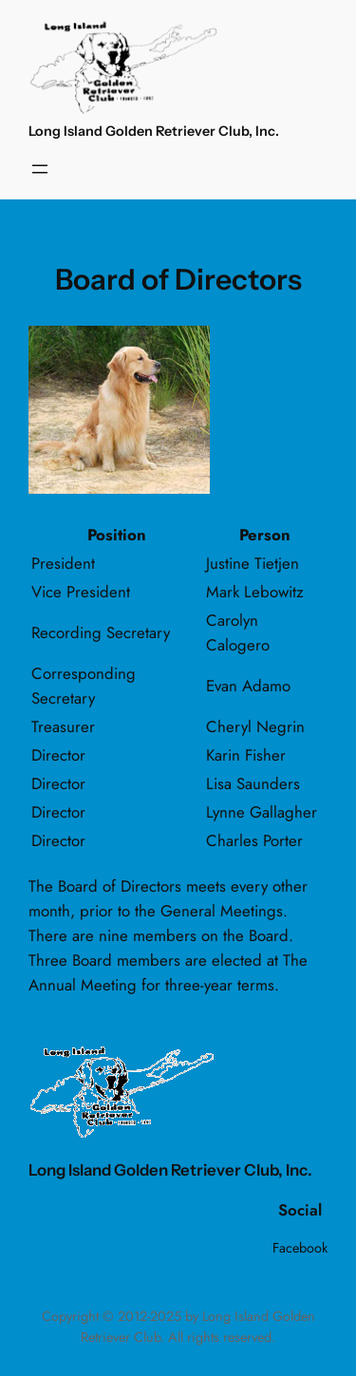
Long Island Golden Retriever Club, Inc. (153, 131)
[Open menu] (39, 169)
